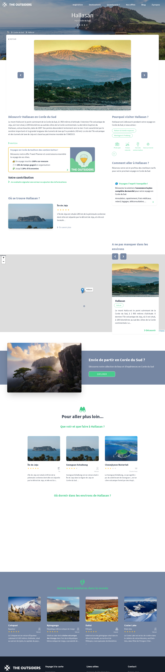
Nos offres (130, 4)
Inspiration (78, 4)
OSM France (160, 331)
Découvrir (151, 330)
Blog (143, 4)
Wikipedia (13, 143)
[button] (82, 75)
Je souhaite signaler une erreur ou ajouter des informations (37, 182)
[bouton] (115, 256)
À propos (156, 4)
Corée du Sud (18, 32)
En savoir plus (64, 227)
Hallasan (31, 32)
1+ (114, 154)
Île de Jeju (62, 205)
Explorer (102, 374)
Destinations (95, 4)
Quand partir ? (113, 4)
